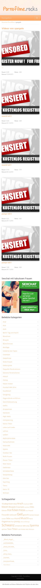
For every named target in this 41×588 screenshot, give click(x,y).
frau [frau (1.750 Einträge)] (26, 510)
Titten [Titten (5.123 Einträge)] (15, 529)
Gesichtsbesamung (10, 402)
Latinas (5, 431)
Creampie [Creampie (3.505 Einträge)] (20, 507)
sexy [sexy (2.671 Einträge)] (27, 526)
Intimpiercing (8, 420)
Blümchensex (8, 344)
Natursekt (6, 446)
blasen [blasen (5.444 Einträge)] (5, 506)
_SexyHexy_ (7, 565)
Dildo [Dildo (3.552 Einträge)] (32, 507)
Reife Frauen (7, 456)
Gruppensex (7, 409)
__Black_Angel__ (8, 539)
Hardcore (6, 413)
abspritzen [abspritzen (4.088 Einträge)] (8, 503)
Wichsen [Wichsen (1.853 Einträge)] (31, 529)
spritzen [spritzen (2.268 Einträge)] (4, 529)
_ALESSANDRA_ (8, 543)
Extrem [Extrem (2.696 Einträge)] (4, 510)
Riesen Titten (7, 460)
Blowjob (6, 340)
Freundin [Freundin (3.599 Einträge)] (5, 514)
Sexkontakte (20, 578)
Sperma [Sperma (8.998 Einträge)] (34, 525)
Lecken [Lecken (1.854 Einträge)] (4, 518)
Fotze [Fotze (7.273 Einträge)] (22, 510)
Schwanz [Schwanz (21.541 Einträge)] (8, 525)
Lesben (5, 435)
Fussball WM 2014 (9, 387)
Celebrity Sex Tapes (10, 351)
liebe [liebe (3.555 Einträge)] (8, 518)
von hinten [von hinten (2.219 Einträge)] (21, 529)
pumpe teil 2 (7, 214)
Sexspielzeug (7, 475)
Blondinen (6, 336)
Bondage (6, 347)
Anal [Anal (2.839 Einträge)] (15, 504)
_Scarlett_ (6, 558)
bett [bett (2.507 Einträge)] (31, 504)
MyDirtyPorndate (9, 438)
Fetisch (5, 376)
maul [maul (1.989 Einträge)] (12, 519)
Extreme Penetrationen (11, 373)
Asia (4, 325)
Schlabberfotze (8, 471)
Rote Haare (7, 464)
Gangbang (6, 395)
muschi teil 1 (6, 165)
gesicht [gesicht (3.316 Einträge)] (26, 515)
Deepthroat (7, 358)
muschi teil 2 (6, 116)
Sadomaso (6, 467)
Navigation (7, 18)
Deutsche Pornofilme (8, 22)
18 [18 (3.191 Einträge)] (3, 504)
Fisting (5, 380)
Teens (5, 486)
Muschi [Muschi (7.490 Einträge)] (25, 518)
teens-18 (6, 489)
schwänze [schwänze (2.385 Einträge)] (18, 526)
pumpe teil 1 (6, 262)
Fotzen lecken (8, 384)
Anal (4, 322)
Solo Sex (6, 478)
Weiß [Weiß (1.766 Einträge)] (27, 529)
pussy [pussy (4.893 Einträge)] (17, 521)
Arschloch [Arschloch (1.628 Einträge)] (26, 504)
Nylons (5, 449)
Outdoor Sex (7, 453)
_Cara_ (5, 550)
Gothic (5, 405)
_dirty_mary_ (7, 554)
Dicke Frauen (7, 362)
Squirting (6, 482)
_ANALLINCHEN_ (9, 547)
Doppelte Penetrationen (11, 369)
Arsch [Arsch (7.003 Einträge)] (20, 503)
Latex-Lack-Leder (9, 427)
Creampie (6, 355)
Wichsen (6, 493)
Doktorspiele (7, 365)
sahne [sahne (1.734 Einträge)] (22, 521)
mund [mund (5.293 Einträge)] (17, 518)
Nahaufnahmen (8, 442)
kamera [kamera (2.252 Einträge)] (31, 515)
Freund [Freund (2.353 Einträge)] (30, 510)
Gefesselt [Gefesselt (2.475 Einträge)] (13, 515)
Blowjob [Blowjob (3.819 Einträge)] (12, 507)
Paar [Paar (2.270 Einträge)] (12, 522)
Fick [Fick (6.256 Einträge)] (9, 510)
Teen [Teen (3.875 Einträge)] (9, 529)
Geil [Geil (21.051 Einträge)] (20, 514)
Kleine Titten (7, 424)
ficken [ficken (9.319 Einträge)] (15, 510)
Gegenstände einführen (11, 398)
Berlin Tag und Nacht (10, 333)
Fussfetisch (7, 391)
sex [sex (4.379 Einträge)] (24, 525)
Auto (4, 329)
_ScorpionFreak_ (9, 561)
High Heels (7, 416)
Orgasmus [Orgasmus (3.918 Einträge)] (6, 521)
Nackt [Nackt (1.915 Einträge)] (31, 518)
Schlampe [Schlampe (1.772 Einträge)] (27, 521)
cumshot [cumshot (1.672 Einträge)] (26, 507)
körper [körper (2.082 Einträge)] (37, 515)
